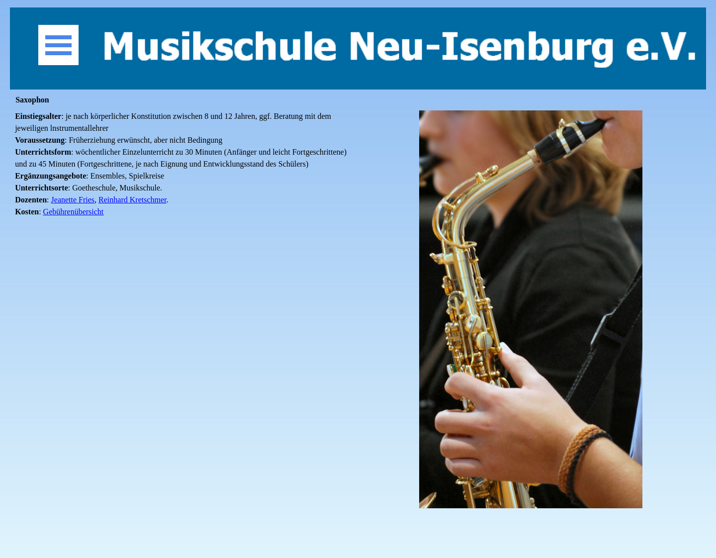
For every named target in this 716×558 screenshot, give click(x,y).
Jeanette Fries (73, 199)
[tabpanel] (185, 170)
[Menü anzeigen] (58, 45)
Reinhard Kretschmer (132, 199)
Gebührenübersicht (73, 211)
